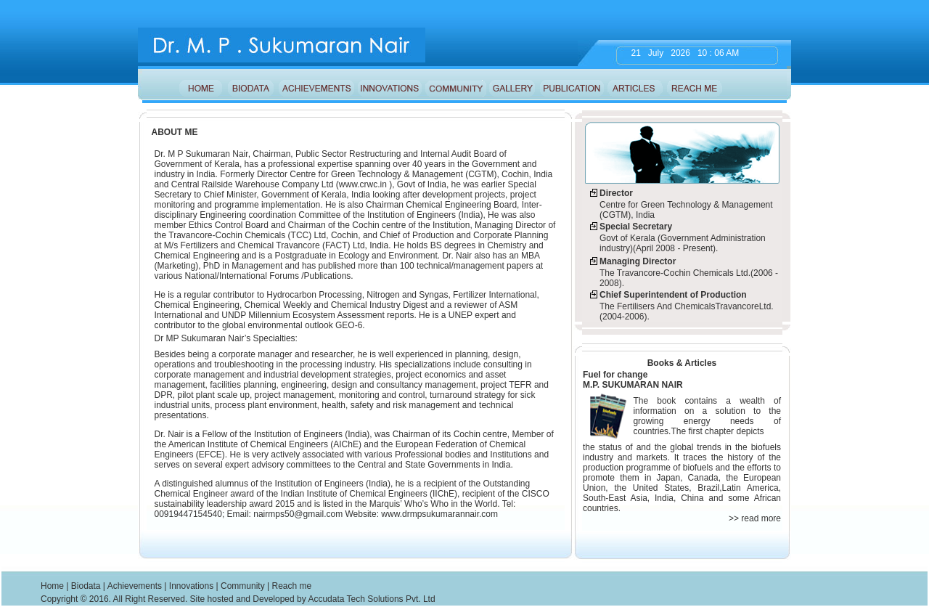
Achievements (134, 586)
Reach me (291, 586)
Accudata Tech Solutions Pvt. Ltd (371, 599)
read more (760, 518)
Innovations (191, 586)
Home (52, 586)
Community (243, 586)
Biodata (86, 586)
